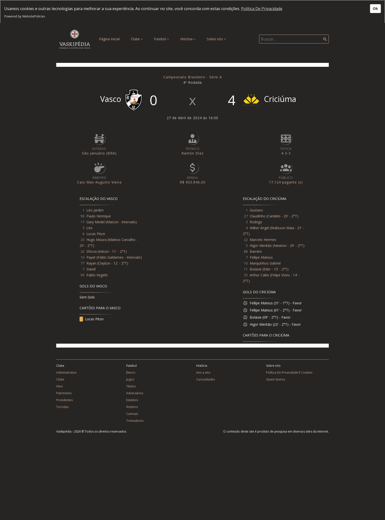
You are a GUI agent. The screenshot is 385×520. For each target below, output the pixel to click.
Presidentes (64, 400)
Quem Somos (275, 379)
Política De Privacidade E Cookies (289, 372)
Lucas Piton (95, 233)
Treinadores (134, 421)
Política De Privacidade (261, 8)
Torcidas (62, 407)
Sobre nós (216, 39)
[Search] (294, 39)
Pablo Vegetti (97, 275)
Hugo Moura (96, 239)
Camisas (132, 414)
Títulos (131, 386)
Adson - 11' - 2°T (112, 251)
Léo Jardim (95, 210)
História (187, 39)
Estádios (132, 400)
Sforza (91, 251)
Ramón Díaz (192, 153)
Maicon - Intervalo (121, 222)
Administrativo (66, 372)
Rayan (91, 263)
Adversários (134, 393)
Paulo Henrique (98, 216)
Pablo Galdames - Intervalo (119, 257)
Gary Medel (95, 222)
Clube (137, 39)
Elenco (130, 372)
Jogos (130, 379)
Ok (375, 8)
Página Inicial (110, 38)
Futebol (161, 39)
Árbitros (132, 407)
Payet (91, 257)
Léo (89, 227)
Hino (59, 386)
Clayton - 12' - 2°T (112, 263)
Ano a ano (203, 372)
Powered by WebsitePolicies (24, 16)
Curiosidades (205, 379)
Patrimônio (64, 393)
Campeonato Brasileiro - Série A (192, 77)
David (91, 269)
